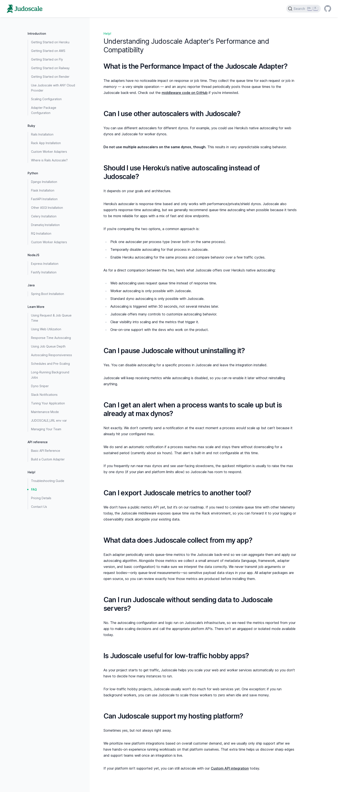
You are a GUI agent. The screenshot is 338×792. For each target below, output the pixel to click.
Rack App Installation (46, 143)
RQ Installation (41, 233)
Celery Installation (43, 216)
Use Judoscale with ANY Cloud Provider (53, 87)
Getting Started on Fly (47, 59)
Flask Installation (42, 190)
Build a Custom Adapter (48, 459)
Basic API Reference (45, 450)
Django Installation (44, 182)
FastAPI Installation (44, 199)
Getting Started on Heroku (50, 42)
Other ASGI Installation (47, 207)
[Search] (303, 8)
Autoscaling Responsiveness (51, 355)
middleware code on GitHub (185, 92)
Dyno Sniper (40, 386)
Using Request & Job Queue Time (51, 317)
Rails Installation (42, 134)
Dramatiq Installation (45, 225)
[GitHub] (327, 8)
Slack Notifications (44, 394)
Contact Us (39, 506)
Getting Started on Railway (50, 68)
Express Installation (44, 263)
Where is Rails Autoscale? (49, 160)
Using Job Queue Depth (48, 346)
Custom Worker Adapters (49, 151)
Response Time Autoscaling (51, 338)
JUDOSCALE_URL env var (49, 420)
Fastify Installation (43, 272)
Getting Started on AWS (48, 51)
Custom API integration (230, 768)
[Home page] (24, 8)
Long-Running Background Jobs (50, 374)
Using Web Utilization (46, 329)
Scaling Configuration (46, 99)
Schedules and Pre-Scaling (50, 363)
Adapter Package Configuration (43, 110)
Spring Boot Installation (47, 294)
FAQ (34, 489)
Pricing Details (41, 498)
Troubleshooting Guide (47, 481)
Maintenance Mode (45, 412)
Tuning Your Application (48, 403)
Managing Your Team (46, 429)
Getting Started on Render (50, 76)
